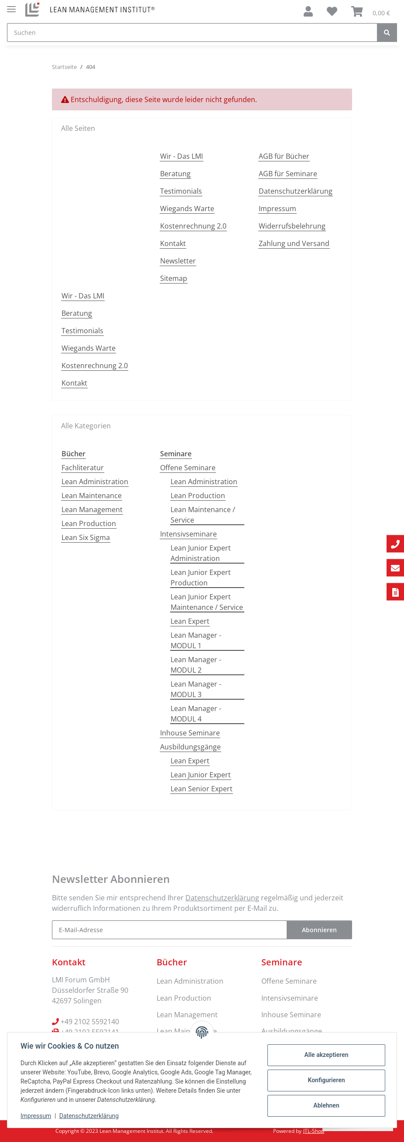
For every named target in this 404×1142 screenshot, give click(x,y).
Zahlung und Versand (294, 243)
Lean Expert (190, 621)
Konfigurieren (325, 1080)
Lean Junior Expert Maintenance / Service (207, 602)
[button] (308, 11)
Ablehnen (325, 1105)
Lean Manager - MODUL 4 (196, 714)
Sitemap (173, 278)
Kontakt (173, 243)
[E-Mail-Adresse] (169, 929)
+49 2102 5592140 (90, 1021)
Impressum (36, 1115)
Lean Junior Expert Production (201, 578)
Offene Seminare (188, 467)
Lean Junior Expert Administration (201, 553)
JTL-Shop (313, 1131)
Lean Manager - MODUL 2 (196, 665)
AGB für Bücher (284, 156)
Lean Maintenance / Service (203, 515)
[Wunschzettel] (332, 11)
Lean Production (89, 523)
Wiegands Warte (187, 208)
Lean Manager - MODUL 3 (196, 689)
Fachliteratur (83, 467)
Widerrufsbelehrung (292, 226)
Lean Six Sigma (86, 537)
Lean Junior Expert (201, 775)
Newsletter (178, 261)
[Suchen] (192, 32)
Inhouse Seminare (190, 733)
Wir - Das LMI (181, 156)
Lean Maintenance (92, 495)
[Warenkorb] (370, 11)
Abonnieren (319, 930)
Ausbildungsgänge (190, 747)
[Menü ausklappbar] (11, 5)
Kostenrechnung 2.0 (193, 226)
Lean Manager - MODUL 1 (196, 640)
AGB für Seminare (288, 173)
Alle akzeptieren (325, 1054)
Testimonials (181, 191)
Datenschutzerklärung (90, 1115)
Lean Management (92, 509)
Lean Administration (95, 481)
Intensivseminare (188, 534)
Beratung (175, 173)
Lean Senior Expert (202, 788)
